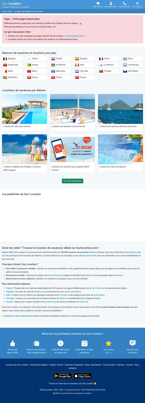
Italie (79, 65)
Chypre (32, 59)
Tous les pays (109, 365)
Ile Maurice (58, 65)
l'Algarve (63, 298)
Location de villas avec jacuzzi (112, 167)
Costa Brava (54, 275)
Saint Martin (130, 71)
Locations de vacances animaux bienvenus (117, 126)
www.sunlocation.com (74, 36)
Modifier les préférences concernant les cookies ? (72, 393)
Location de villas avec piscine (16, 126)
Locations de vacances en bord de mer (68, 126)
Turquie (80, 77)
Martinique (58, 71)
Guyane (32, 65)
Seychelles (10, 77)
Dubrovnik (83, 302)
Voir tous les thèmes (72, 181)
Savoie (120, 275)
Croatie (56, 59)
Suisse (32, 77)
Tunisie (56, 77)
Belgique (9, 59)
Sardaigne (100, 295)
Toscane (63, 295)
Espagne (81, 59)
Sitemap (120, 365)
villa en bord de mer (87, 255)
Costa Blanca (75, 291)
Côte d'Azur (96, 288)
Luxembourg (131, 65)
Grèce (128, 59)
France (104, 59)
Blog (87, 365)
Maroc (32, 71)
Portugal (105, 71)
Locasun (129, 365)
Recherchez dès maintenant (17, 316)
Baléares (89, 275)
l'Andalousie (39, 291)
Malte (8, 71)
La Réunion (106, 65)
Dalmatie (49, 302)
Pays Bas (81, 71)
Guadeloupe (10, 65)
